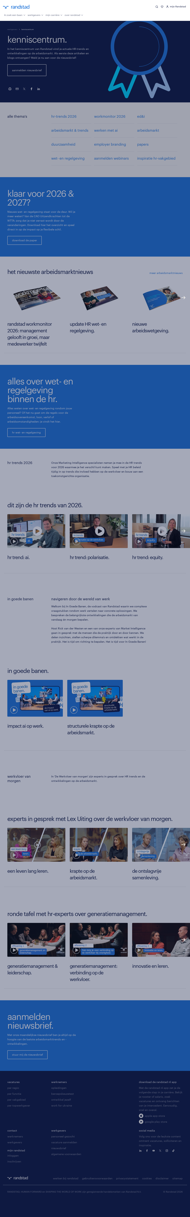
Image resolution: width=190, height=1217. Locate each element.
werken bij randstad (65, 1195)
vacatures (13, 1099)
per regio (13, 1105)
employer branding (110, 144)
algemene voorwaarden (66, 1171)
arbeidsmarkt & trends (69, 130)
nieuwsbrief (58, 1165)
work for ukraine (61, 1122)
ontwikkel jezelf (61, 1116)
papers (143, 144)
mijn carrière (54, 14)
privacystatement (127, 1195)
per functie (14, 1111)
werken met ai (106, 130)
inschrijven (14, 1178)
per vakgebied (16, 1116)
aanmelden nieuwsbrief (27, 70)
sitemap (177, 1195)
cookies (147, 1195)
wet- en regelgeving (68, 158)
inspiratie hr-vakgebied (156, 158)
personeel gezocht (63, 1153)
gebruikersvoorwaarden (97, 1195)
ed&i (141, 116)
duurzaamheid (63, 144)
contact (12, 1147)
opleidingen (59, 1105)
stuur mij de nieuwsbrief (27, 1063)
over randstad (74, 14)
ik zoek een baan (14, 14)
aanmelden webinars (111, 158)
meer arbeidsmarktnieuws (166, 273)
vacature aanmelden (64, 1159)
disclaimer (162, 1195)
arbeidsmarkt (148, 130)
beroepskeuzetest (62, 1111)
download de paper (24, 240)
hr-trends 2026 (63, 116)
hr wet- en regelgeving (26, 432)
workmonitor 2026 (109, 116)
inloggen (13, 1172)
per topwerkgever (18, 1122)
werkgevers (35, 14)
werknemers (59, 1099)
